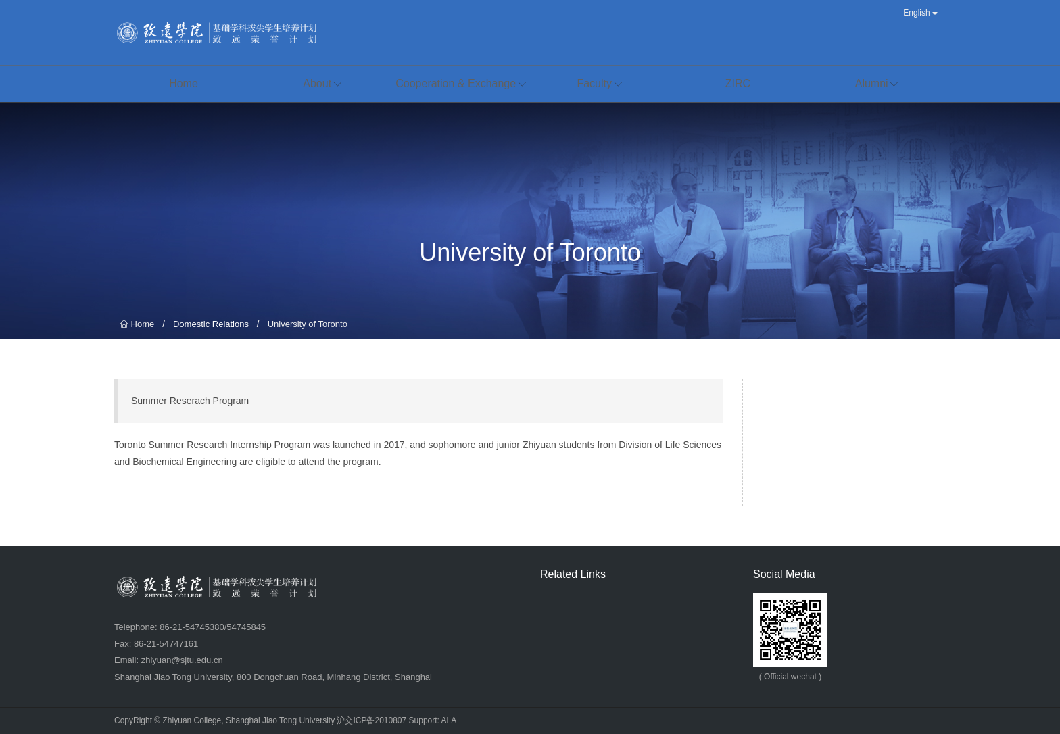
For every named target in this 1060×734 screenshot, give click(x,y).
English (920, 13)
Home (137, 324)
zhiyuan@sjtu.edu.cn (182, 660)
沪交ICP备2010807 (371, 720)
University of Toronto (307, 324)
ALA (449, 720)
